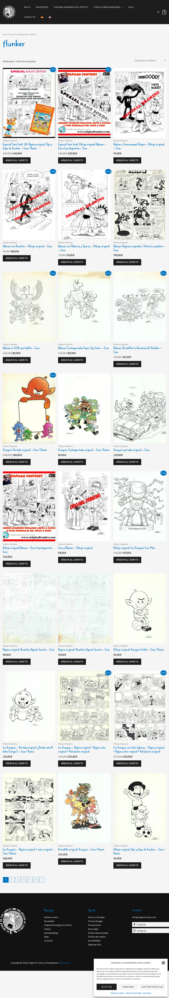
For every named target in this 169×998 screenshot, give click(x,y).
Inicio (26, 7)
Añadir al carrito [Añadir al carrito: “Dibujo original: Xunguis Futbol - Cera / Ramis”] (128, 680)
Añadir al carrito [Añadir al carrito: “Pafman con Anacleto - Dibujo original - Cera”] (18, 265)
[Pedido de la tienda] (149, 60)
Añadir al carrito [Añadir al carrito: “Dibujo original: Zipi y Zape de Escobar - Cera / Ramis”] (128, 891)
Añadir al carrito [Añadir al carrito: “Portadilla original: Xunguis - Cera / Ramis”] (73, 887)
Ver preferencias (152, 987)
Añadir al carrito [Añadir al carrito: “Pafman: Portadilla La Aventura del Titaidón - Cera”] (128, 369)
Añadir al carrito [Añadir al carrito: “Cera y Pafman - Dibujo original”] (73, 572)
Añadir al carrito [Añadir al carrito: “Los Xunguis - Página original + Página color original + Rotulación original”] (73, 784)
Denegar (128, 987)
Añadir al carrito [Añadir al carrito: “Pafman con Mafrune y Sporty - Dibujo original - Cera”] (73, 265)
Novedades (40, 7)
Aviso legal (147, 993)
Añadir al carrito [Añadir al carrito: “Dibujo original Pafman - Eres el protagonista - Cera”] (18, 576)
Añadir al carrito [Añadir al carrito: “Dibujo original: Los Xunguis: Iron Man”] (128, 572)
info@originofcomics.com (144, 944)
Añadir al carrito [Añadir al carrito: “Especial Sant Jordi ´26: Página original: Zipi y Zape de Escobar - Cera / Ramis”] (18, 161)
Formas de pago (95, 948)
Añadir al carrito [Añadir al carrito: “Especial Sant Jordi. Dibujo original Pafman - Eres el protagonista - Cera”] (73, 161)
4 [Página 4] (24, 907)
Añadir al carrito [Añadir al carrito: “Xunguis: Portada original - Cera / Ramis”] (18, 468)
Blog (123, 7)
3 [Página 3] (18, 907)
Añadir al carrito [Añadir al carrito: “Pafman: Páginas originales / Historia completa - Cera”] (128, 265)
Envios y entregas (96, 944)
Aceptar (106, 987)
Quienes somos (51, 944)
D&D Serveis (65, 990)
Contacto (136, 7)
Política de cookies (117, 993)
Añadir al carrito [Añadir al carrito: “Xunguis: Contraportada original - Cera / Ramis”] (73, 473)
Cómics (47, 956)
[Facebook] (150, 951)
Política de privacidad (133, 993)
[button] (163, 962)
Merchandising (51, 960)
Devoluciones (94, 952)
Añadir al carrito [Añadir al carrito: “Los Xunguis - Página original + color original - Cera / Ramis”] (18, 891)
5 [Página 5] (30, 907)
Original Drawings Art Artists (67, 7)
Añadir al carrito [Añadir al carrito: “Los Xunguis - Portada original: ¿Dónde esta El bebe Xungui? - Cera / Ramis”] (18, 784)
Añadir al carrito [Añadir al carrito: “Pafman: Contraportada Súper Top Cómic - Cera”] (73, 369)
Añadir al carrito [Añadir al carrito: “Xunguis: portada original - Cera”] (128, 468)
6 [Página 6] (37, 907)
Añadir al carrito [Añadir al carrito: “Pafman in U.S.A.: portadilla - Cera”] (18, 365)
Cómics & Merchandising (101, 7)
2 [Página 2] (12, 907)
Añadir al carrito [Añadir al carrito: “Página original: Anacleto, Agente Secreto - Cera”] (18, 680)
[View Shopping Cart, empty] (164, 12)
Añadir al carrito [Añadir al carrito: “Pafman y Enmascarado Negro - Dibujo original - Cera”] (128, 161)
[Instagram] (150, 957)
